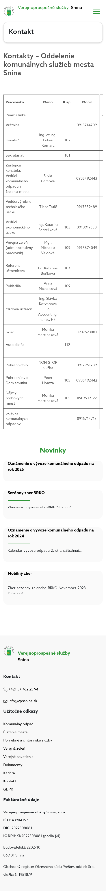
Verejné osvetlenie (18, 757)
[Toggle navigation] (96, 11)
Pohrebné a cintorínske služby (27, 740)
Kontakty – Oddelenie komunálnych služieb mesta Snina (48, 64)
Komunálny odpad (18, 724)
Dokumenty (12, 765)
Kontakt (9, 781)
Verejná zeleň (14, 748)
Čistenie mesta (15, 732)
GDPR (8, 789)
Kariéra (9, 773)
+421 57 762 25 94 (20, 689)
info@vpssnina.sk (20, 701)
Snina (50, 7)
